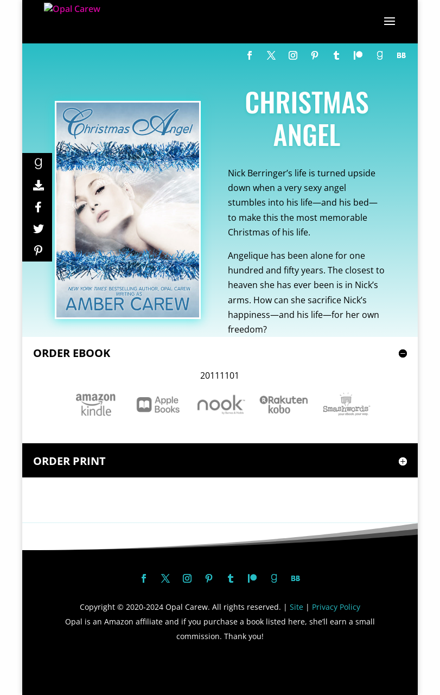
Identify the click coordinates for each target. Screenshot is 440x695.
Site (296, 607)
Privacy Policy (336, 607)
